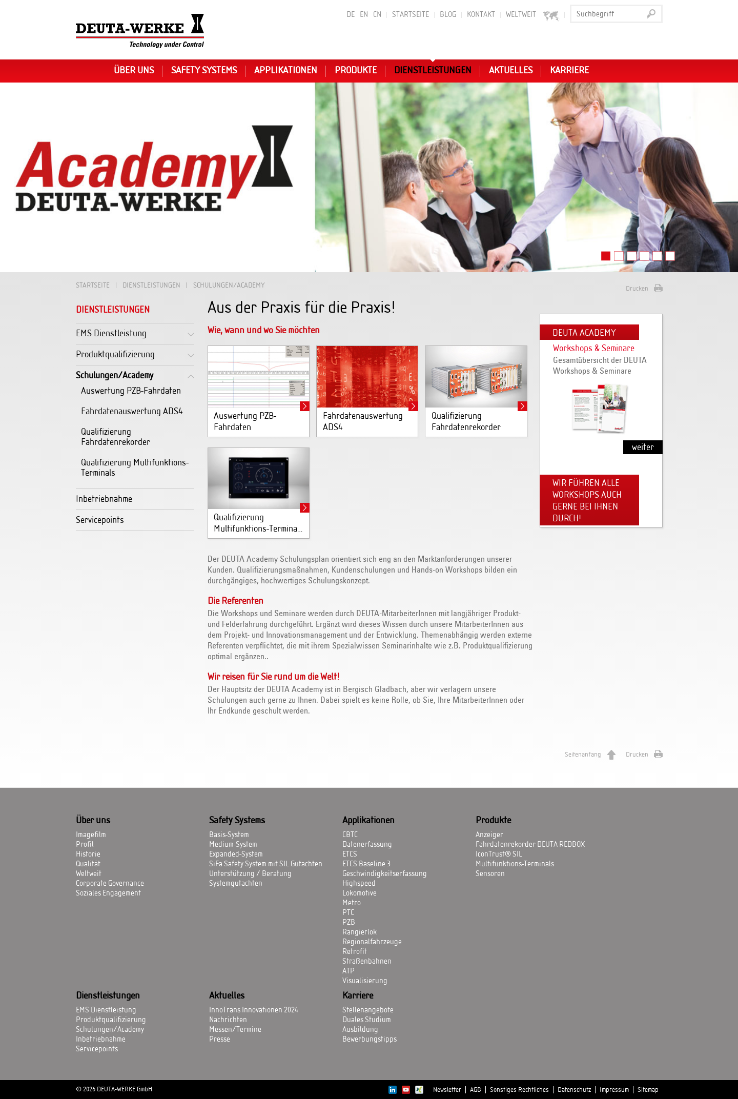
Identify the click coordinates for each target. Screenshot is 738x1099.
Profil (85, 845)
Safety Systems (204, 71)
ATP (348, 971)
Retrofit (354, 952)
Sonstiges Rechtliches (519, 1089)
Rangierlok (359, 932)
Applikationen (285, 71)
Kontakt (481, 15)
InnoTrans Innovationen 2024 (253, 1010)
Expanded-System (236, 854)
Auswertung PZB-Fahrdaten (131, 391)
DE (350, 15)
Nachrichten (228, 1020)
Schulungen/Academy (114, 375)
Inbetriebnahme (104, 499)
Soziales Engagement (108, 893)
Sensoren (490, 874)
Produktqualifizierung (115, 354)
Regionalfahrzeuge (372, 942)
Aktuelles (510, 71)
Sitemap (648, 1089)
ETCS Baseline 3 (366, 864)
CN (377, 15)
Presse (219, 1039)
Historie (88, 854)
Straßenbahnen (367, 962)
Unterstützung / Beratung (250, 874)
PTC (348, 913)
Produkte (356, 71)
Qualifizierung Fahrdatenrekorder (115, 437)
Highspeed (359, 884)
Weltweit (533, 15)
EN (364, 15)
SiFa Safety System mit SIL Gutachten (265, 864)
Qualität (88, 864)
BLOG (448, 15)
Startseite (410, 15)
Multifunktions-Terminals (515, 864)
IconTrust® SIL (499, 854)
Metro (351, 903)
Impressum (614, 1089)
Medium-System (233, 845)
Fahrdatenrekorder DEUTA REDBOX (530, 845)
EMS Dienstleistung (111, 333)
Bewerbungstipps (369, 1039)
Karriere (569, 71)
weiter (643, 447)
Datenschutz (574, 1089)
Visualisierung (364, 981)
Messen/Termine (235, 1030)
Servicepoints (100, 520)
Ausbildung (360, 1030)
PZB (348, 923)
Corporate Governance (110, 884)
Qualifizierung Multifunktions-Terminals (135, 468)
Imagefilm (91, 835)
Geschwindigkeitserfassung (384, 874)
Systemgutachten (235, 884)
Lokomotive (359, 893)
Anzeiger (489, 835)
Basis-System (229, 835)
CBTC (350, 835)
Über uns (134, 71)
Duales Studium (366, 1020)
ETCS (349, 854)
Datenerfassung (367, 845)
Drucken (637, 288)
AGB (475, 1089)
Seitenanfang (583, 754)
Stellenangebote (368, 1010)
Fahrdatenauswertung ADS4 (132, 411)
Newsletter (447, 1089)
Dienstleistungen (432, 71)
